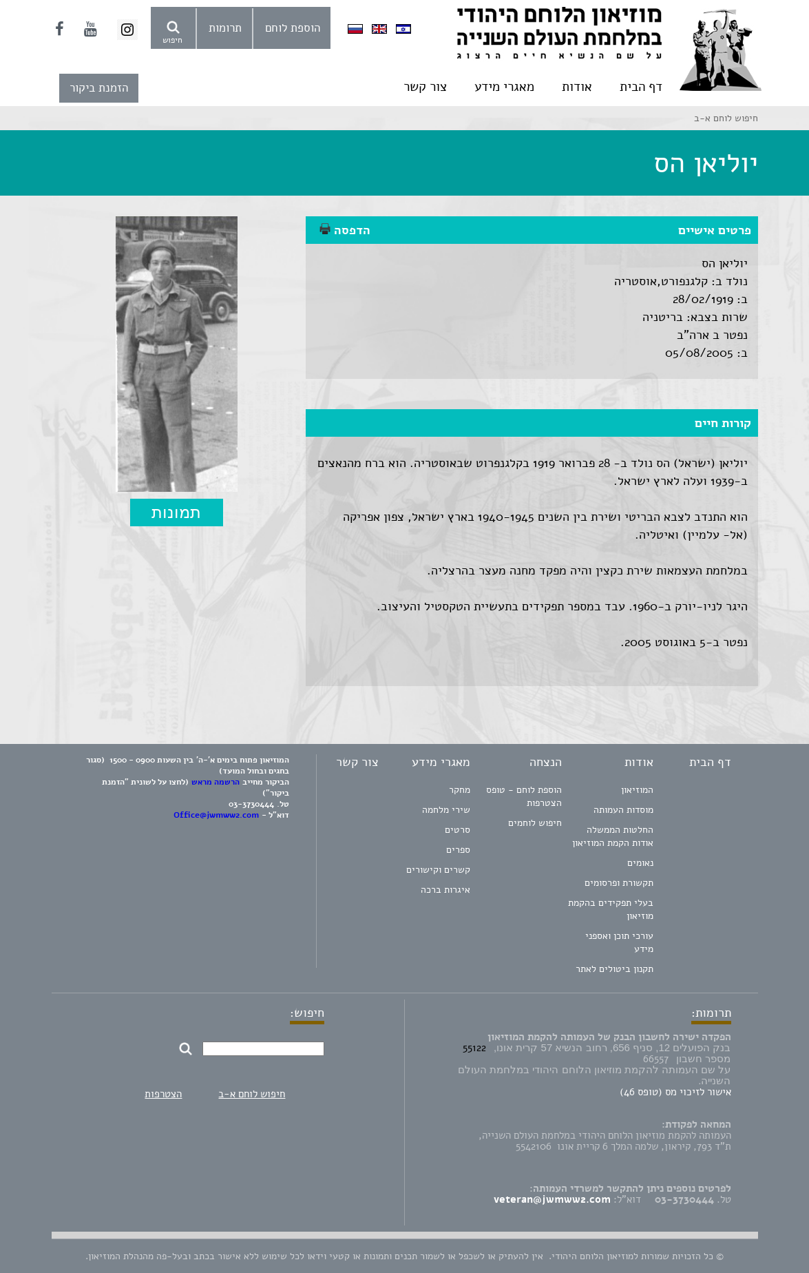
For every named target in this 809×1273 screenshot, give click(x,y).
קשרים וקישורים (438, 869)
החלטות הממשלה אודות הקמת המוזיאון (612, 836)
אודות (577, 87)
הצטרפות (163, 1094)
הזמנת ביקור (99, 88)
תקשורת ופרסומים (619, 882)
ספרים (458, 849)
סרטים (457, 829)
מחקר (459, 789)
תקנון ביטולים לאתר (614, 968)
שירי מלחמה (446, 809)
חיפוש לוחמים (535, 822)
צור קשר (425, 87)
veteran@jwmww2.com (552, 1199)
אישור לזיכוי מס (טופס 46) (675, 1092)
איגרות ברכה (445, 889)
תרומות (225, 28)
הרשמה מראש (215, 781)
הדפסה (344, 230)
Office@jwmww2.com (216, 814)
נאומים (640, 862)
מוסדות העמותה (623, 809)
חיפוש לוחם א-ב (251, 1094)
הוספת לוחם (292, 28)
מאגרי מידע (504, 87)
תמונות (176, 512)
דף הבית (641, 87)
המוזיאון (637, 789)
